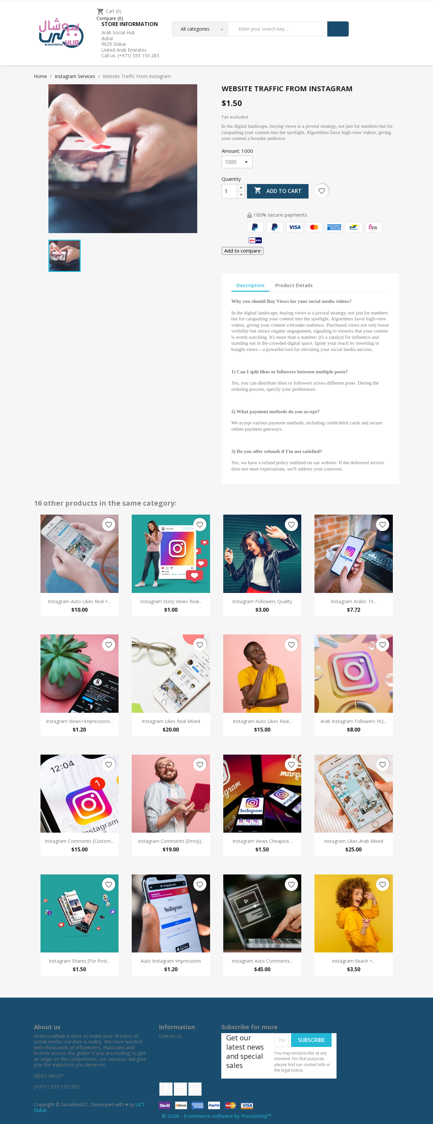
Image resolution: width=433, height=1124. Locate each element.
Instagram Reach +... (353, 961)
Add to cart (278, 191)
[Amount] (237, 162)
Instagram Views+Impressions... (79, 721)
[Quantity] (229, 191)
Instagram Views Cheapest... (262, 841)
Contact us (170, 1036)
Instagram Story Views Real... (171, 601)
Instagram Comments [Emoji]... (171, 841)
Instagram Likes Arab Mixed (353, 841)
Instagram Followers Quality (262, 601)
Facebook (166, 1089)
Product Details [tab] (294, 285)
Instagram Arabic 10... (353, 601)
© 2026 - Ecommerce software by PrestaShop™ (216, 1115)
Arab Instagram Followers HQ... (353, 721)
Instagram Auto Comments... (262, 961)
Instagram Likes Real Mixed (171, 721)
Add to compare (242, 250)
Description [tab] (250, 285)
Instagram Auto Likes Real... (262, 721)
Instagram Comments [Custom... (79, 841)
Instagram (180, 1089)
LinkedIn (195, 1089)
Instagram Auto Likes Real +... (79, 601)
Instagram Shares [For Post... (79, 961)
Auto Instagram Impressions (171, 961)
